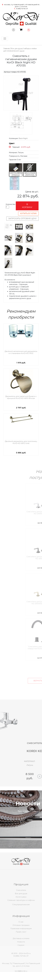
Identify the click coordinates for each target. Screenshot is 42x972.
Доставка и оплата (21, 948)
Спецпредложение (21, 910)
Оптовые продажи (21, 938)
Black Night (23, 138)
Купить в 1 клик (28, 213)
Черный (15, 147)
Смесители (21, 903)
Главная (6, 49)
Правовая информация (21, 942)
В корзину (27, 206)
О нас (21, 935)
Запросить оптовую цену (22, 219)
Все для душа (16, 49)
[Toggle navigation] (5, 38)
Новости (21, 951)
